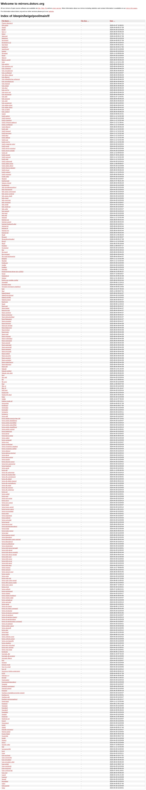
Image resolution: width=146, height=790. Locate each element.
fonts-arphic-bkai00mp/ (9, 420)
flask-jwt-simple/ (7, 325)
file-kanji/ (5, 252)
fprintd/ (4, 677)
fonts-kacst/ (5, 522)
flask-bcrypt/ (6, 310)
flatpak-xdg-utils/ (7, 373)
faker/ (3, 34)
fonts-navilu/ (6, 574)
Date (111, 21)
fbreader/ (5, 53)
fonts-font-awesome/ (8, 464)
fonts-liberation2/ (7, 541)
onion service (56, 8)
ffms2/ (4, 241)
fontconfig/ (5, 403)
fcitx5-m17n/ (6, 142)
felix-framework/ (7, 189)
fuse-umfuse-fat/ (7, 770)
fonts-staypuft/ (6, 628)
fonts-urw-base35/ (8, 641)
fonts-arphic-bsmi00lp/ (9, 423)
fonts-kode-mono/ (7, 531)
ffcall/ (3, 235)
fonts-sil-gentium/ (7, 615)
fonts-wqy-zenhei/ (7, 647)
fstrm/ (3, 742)
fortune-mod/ (6, 665)
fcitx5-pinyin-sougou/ (8, 148)
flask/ (3, 304)
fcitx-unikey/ (6, 112)
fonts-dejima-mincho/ (9, 453)
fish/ (3, 289)
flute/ (3, 397)
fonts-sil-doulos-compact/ (10, 613)
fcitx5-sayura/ (6, 157)
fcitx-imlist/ (5, 86)
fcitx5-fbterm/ (6, 127)
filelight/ (4, 258)
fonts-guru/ (5, 500)
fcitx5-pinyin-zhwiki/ (8, 150)
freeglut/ (4, 690)
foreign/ (4, 662)
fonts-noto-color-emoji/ (9, 580)
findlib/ (4, 265)
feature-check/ (6, 183)
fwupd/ (4, 779)
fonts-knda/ (5, 528)
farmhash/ (5, 40)
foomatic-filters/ (7, 658)
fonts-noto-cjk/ (6, 578)
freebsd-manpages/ (8, 686)
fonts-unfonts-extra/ (8, 639)
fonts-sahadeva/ (7, 600)
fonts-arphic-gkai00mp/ (9, 427)
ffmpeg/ (4, 237)
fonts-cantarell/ (7, 440)
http (39, 8)
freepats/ (5, 706)
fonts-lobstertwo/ (7, 546)
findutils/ (4, 269)
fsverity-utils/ (6, 744)
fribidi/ (4, 727)
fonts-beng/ (5, 433)
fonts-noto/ (5, 576)
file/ (3, 250)
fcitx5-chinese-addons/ (9, 122)
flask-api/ (5, 306)
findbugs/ (5, 263)
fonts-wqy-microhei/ (8, 645)
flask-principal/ (6, 351)
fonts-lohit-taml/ (7, 563)
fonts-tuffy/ (5, 634)
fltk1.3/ (4, 388)
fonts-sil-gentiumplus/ (9, 619)
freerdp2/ (5, 708)
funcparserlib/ (6, 749)
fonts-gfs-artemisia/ (8, 472)
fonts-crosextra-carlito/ (9, 448)
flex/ (3, 375)
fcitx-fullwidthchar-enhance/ (11, 79)
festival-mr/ (5, 230)
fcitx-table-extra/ (7, 105)
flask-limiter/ (6, 330)
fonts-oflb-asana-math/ (9, 582)
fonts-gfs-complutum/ (9, 477)
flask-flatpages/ (7, 319)
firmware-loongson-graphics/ (11, 286)
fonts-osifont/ (6, 589)
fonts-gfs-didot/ (7, 479)
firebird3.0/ (5, 276)
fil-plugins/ (5, 248)
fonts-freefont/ (6, 466)
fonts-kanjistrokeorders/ (9, 526)
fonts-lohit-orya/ (7, 561)
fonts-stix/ (5, 630)
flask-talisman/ (6, 364)
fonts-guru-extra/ (7, 503)
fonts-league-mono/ (8, 535)
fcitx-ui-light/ (6, 109)
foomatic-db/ (6, 654)
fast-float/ (5, 45)
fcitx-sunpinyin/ (7, 103)
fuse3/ (4, 775)
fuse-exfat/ (5, 764)
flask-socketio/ (6, 360)
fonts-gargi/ (5, 468)
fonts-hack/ (5, 505)
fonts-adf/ (5, 416)
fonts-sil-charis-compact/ (10, 608)
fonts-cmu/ (5, 442)
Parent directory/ (7, 23)
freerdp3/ (5, 710)
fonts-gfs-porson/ (7, 487)
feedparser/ (5, 185)
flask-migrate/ (6, 336)
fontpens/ (5, 414)
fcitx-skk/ (5, 101)
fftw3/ (3, 243)
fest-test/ (4, 213)
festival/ (4, 217)
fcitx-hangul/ (6, 83)
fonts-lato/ (5, 533)
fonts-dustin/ (6, 459)
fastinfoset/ (5, 49)
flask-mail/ (5, 334)
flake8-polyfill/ (6, 297)
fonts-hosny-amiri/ (8, 507)
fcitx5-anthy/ (6, 116)
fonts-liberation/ (7, 537)
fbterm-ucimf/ (6, 60)
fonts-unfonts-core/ (8, 636)
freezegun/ (5, 723)
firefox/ (4, 278)
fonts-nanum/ (6, 570)
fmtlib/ (4, 399)
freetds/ (4, 714)
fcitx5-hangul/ (6, 131)
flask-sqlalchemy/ (7, 362)
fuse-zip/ (4, 773)
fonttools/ (5, 652)
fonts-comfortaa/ (7, 444)
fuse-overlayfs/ (6, 766)
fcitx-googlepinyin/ (8, 81)
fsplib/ (4, 738)
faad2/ (4, 27)
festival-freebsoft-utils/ (9, 224)
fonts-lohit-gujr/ (7, 557)
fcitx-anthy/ (5, 64)
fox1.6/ (4, 669)
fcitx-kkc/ (5, 88)
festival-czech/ (6, 222)
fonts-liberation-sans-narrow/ (11, 539)
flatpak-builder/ (7, 371)
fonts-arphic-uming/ (8, 429)
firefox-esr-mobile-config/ (10, 280)
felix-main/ (5, 198)
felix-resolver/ (6, 202)
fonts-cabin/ (5, 438)
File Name (5, 21)
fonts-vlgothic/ (6, 643)
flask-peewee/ (6, 349)
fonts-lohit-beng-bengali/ (10, 548)
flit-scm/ (4, 382)
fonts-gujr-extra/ (7, 498)
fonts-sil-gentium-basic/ (9, 617)
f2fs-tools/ (5, 25)
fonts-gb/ (5, 470)
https (43, 8)
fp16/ (3, 673)
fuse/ (3, 753)
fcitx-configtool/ (7, 73)
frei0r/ (4, 725)
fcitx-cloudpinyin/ (7, 71)
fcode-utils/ (5, 176)
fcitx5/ (4, 114)
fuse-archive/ (6, 755)
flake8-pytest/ (6, 300)
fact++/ (4, 32)
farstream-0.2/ (6, 42)
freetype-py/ (6, 719)
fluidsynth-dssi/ (7, 395)
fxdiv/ (3, 783)
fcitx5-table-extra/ (7, 163)
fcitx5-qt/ (4, 153)
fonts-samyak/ (6, 602)
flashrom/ (5, 302)
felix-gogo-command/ (9, 191)
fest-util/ (4, 215)
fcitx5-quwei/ (6, 155)
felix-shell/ (5, 204)
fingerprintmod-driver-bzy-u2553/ (12, 271)
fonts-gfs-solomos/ (8, 490)
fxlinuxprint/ (5, 786)
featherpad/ (5, 181)
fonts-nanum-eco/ (7, 572)
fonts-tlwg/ (5, 632)
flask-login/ (5, 332)
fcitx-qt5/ (4, 96)
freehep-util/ (6, 697)
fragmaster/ (5, 680)
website (51, 11)
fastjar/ (4, 51)
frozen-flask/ (6, 734)
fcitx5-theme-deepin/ (8, 168)
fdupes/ (4, 179)
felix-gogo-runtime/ (8, 194)
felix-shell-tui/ (6, 207)
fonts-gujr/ (5, 496)
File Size (84, 21)
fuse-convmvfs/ (7, 757)
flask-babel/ (5, 308)
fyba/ (3, 788)
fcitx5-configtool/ (7, 124)
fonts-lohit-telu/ (7, 565)
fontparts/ (5, 412)
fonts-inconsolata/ (7, 511)
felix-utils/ (5, 209)
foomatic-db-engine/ (8, 656)
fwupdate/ (5, 781)
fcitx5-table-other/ (7, 166)
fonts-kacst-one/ (7, 524)
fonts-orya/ (5, 587)
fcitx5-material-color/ (8, 144)
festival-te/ (5, 233)
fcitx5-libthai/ (6, 137)
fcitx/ (3, 62)
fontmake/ (5, 408)
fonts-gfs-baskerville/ (8, 474)
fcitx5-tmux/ (5, 170)
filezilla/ (4, 261)
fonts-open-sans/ (7, 585)
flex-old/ (4, 377)
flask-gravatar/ (6, 321)
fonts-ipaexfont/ (7, 515)
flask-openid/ (6, 343)
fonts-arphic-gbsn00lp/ (9, 425)
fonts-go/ (5, 492)
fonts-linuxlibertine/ (8, 544)
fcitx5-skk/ (5, 159)
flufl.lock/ (5, 390)
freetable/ (5, 712)
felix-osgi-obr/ (6, 200)
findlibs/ (4, 267)
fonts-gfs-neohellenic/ (9, 483)
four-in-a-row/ (6, 667)
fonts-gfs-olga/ (6, 485)
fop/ (3, 660)
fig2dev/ (4, 246)
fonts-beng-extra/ (7, 436)
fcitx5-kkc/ (5, 135)
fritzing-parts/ (6, 732)
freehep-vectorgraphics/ (9, 699)
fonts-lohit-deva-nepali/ (9, 554)
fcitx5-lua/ (5, 140)
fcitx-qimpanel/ (6, 94)
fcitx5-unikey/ (6, 172)
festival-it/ (5, 228)
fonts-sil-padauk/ (7, 624)
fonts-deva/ (5, 455)
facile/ (4, 29)
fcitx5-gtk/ (5, 129)
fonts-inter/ (5, 513)
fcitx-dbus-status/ (7, 75)
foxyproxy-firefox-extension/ (11, 671)
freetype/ (5, 716)
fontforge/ (5, 405)
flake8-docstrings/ (7, 295)
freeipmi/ (4, 703)
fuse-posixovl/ (6, 768)
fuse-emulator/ (6, 760)
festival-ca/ (5, 220)
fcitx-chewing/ (6, 68)
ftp (46, 8)
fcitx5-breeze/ (6, 118)
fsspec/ (4, 740)
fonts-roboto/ (6, 593)
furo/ (3, 751)
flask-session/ (6, 358)
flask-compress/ (7, 315)
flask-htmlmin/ (6, 323)
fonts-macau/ (6, 567)
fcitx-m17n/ (5, 90)
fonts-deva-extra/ (7, 457)
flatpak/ (4, 369)
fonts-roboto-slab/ (7, 598)
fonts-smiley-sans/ (8, 626)
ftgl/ (3, 747)
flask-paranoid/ (7, 347)
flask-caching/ (6, 312)
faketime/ (5, 38)
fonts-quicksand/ (7, 591)
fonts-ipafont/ (6, 518)
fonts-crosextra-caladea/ (10, 446)
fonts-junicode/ (6, 520)
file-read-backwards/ (8, 256)
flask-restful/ (6, 353)
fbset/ (3, 55)
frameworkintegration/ (9, 682)
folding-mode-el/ (7, 401)
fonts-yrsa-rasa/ (7, 649)
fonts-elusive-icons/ (8, 462)
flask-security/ (6, 356)
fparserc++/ (5, 675)
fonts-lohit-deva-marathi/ (10, 552)
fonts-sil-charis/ (7, 606)
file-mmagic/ (6, 254)
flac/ (3, 291)
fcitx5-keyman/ (6, 133)
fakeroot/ (5, 36)
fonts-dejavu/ (6, 451)
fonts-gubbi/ (6, 494)
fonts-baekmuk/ (7, 431)
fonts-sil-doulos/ (7, 611)
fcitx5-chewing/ (7, 120)
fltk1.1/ (4, 386)
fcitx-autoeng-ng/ (7, 66)
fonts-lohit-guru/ (7, 559)
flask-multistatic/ (7, 338)
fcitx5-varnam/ (6, 174)
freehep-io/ (5, 695)
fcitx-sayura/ (6, 99)
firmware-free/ (6, 284)
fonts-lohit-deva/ (7, 550)
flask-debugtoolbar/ (8, 317)
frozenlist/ (5, 736)
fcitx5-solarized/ (7, 161)
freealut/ (4, 684)
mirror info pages (131, 8)
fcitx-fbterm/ (6, 77)
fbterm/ (4, 58)
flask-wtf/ (5, 366)
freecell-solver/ (6, 688)
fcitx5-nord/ (5, 146)
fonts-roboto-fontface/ (9, 595)
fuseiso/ (4, 777)
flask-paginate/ (6, 345)
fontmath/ (5, 410)
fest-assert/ (5, 211)
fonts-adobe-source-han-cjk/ (11, 418)
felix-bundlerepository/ (9, 187)
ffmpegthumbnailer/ (8, 239)
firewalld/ (5, 282)
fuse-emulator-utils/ (8, 762)
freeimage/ (5, 701)
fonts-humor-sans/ (8, 509)
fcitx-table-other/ (7, 107)
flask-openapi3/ (7, 341)
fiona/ (3, 274)
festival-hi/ (5, 226)
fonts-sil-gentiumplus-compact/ (12, 621)
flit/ (3, 379)
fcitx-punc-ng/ (6, 92)
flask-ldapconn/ (7, 328)
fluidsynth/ (5, 392)
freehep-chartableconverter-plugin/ (13, 693)
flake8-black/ (6, 293)
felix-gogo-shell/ (7, 196)
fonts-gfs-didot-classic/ (9, 481)
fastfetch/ (5, 47)
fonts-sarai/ (5, 604)
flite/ (3, 384)
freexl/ (4, 721)
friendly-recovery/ (7, 729)
